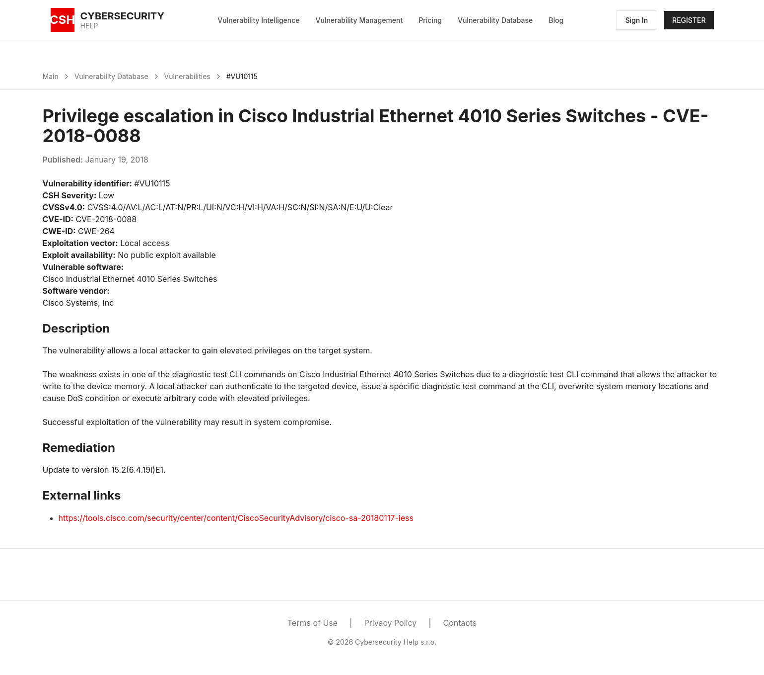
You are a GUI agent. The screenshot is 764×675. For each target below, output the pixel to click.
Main (51, 76)
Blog (556, 20)
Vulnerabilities (187, 76)
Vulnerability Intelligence (258, 20)
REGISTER (688, 20)
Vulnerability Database (495, 20)
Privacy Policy (390, 623)
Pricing (430, 20)
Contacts (460, 623)
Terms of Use (312, 623)
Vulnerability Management (359, 20)
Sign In (636, 20)
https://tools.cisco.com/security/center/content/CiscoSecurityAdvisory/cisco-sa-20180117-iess (236, 518)
